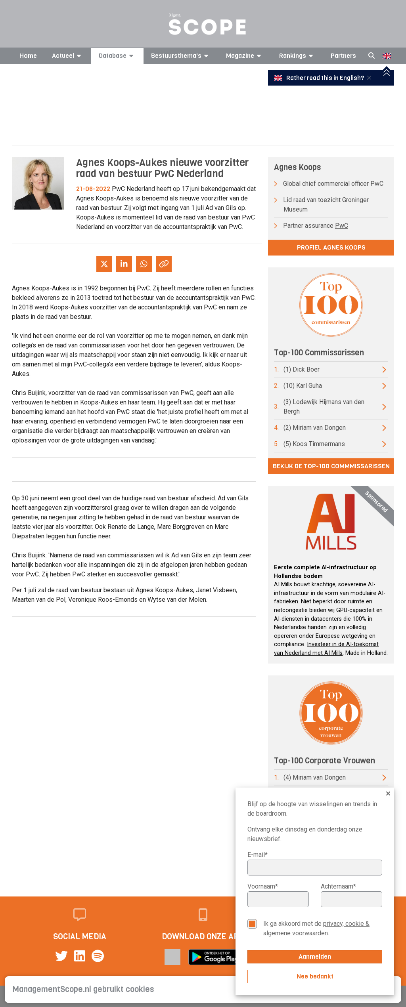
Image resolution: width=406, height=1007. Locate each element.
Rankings (297, 55)
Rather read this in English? (319, 78)
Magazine (245, 55)
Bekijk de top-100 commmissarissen (331, 466)
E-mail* (257, 854)
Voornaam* (262, 886)
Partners (343, 55)
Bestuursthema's (181, 55)
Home (28, 55)
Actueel (68, 55)
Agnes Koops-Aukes (40, 288)
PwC (341, 225)
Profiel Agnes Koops (331, 247)
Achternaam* (338, 886)
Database (117, 55)
